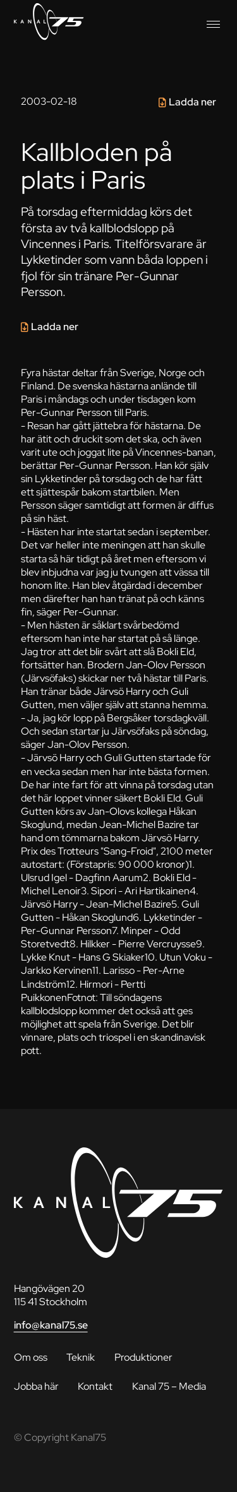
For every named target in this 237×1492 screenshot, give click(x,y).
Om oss (30, 1357)
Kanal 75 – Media (169, 1386)
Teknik (80, 1357)
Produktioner (143, 1357)
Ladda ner (192, 102)
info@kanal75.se (51, 1325)
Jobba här (36, 1386)
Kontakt (95, 1386)
